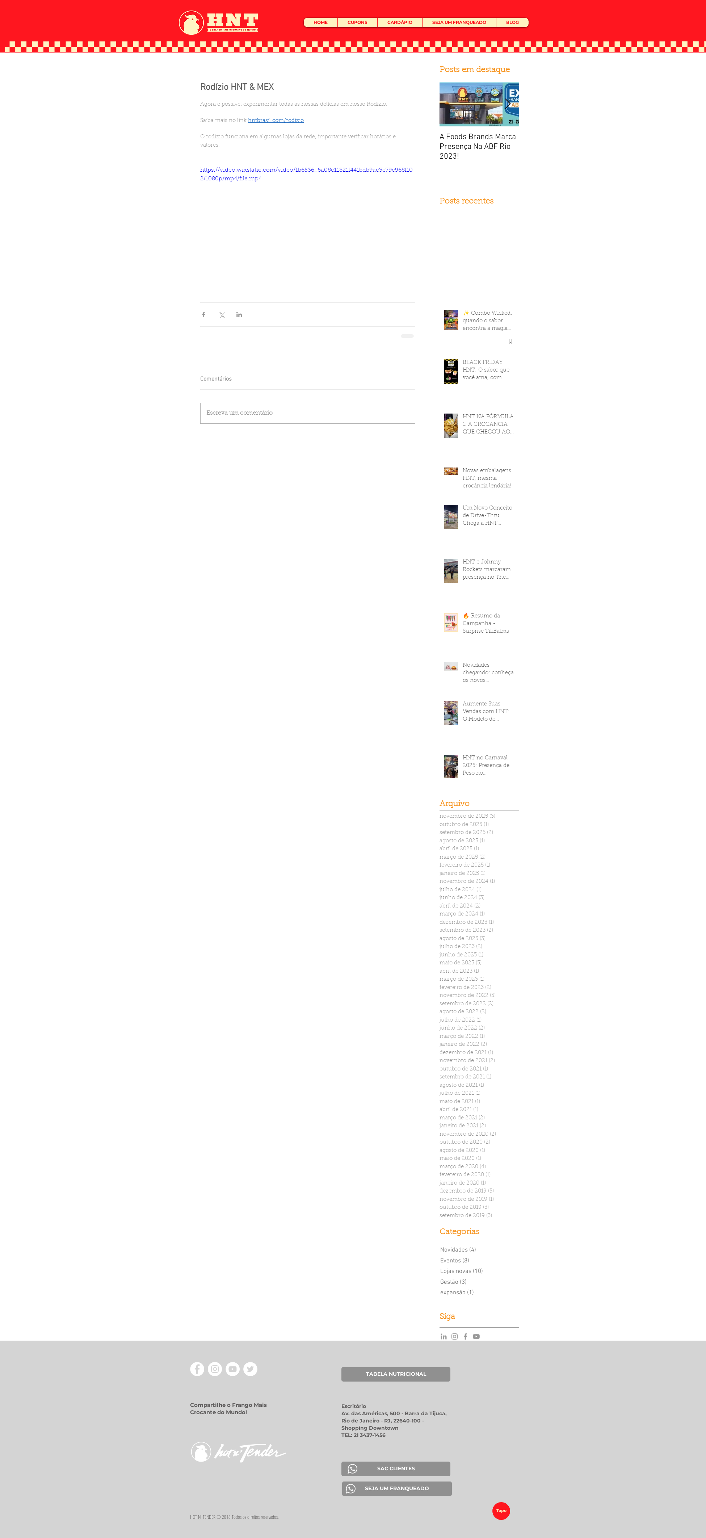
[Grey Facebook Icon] (465, 1336)
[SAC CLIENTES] (395, 1469)
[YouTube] (476, 1336)
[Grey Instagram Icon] (454, 1336)
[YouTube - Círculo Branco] (233, 1369)
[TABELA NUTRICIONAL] (395, 1374)
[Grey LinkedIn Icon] (444, 1336)
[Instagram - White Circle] (215, 1369)
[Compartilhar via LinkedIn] (239, 314)
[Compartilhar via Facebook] (203, 314)
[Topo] (501, 1511)
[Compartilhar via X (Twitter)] (221, 314)
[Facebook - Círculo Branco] (197, 1369)
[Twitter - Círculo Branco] (250, 1369)
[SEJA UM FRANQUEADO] (397, 1489)
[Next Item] (507, 104)
